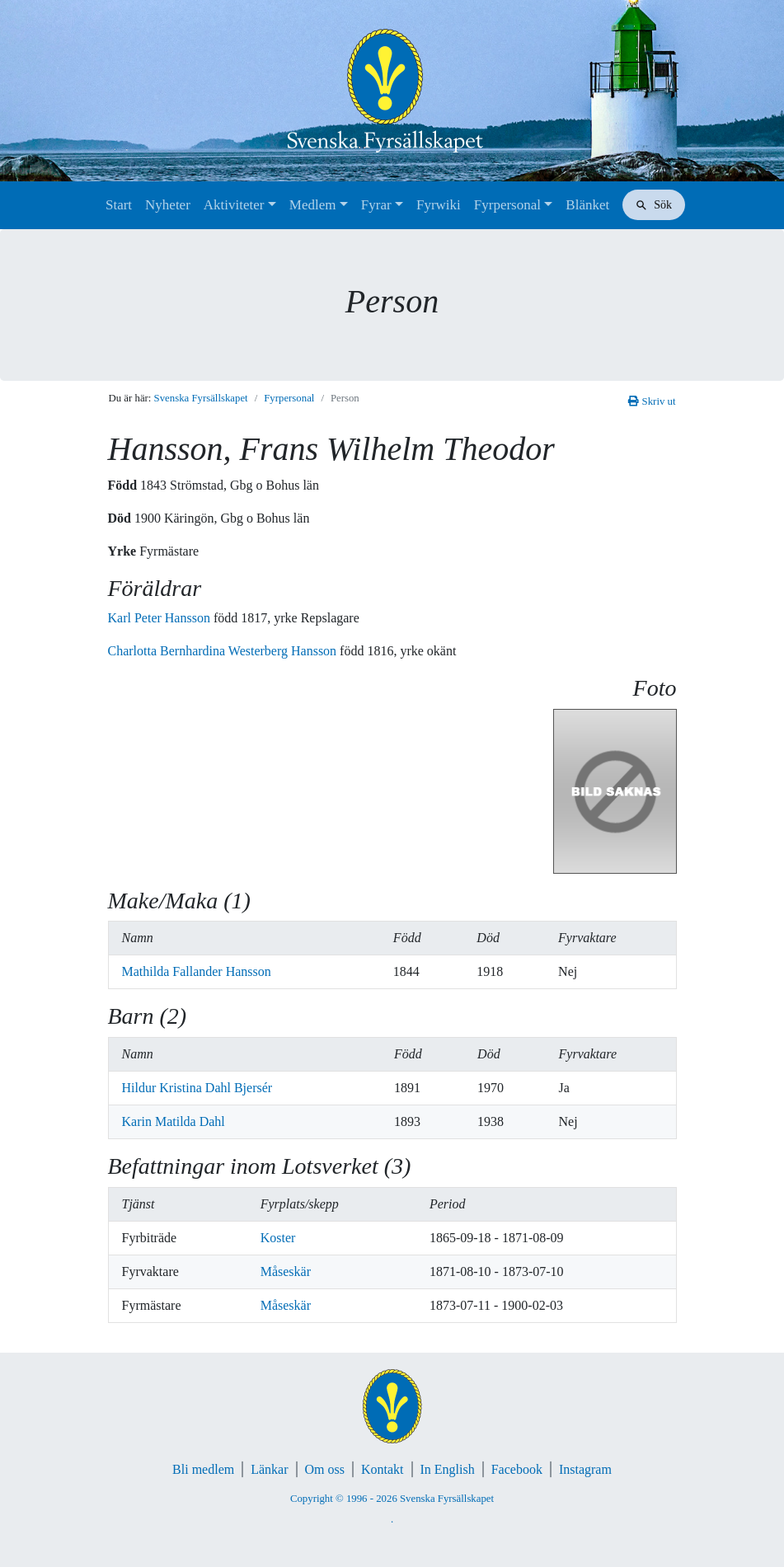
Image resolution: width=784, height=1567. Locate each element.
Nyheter (167, 205)
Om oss (325, 1469)
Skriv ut (651, 401)
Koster (278, 1238)
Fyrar (376, 205)
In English (447, 1469)
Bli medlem (203, 1469)
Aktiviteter (234, 205)
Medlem (312, 205)
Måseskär (286, 1271)
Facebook (516, 1469)
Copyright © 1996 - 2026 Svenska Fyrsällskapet (392, 1498)
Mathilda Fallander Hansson (196, 971)
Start (119, 205)
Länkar (269, 1469)
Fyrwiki (438, 205)
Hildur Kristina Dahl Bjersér (197, 1088)
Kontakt (382, 1469)
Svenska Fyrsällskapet (201, 398)
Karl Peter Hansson (161, 618)
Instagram (585, 1469)
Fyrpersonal (507, 205)
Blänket (587, 205)
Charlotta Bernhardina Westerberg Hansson (224, 651)
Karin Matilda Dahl (173, 1121)
